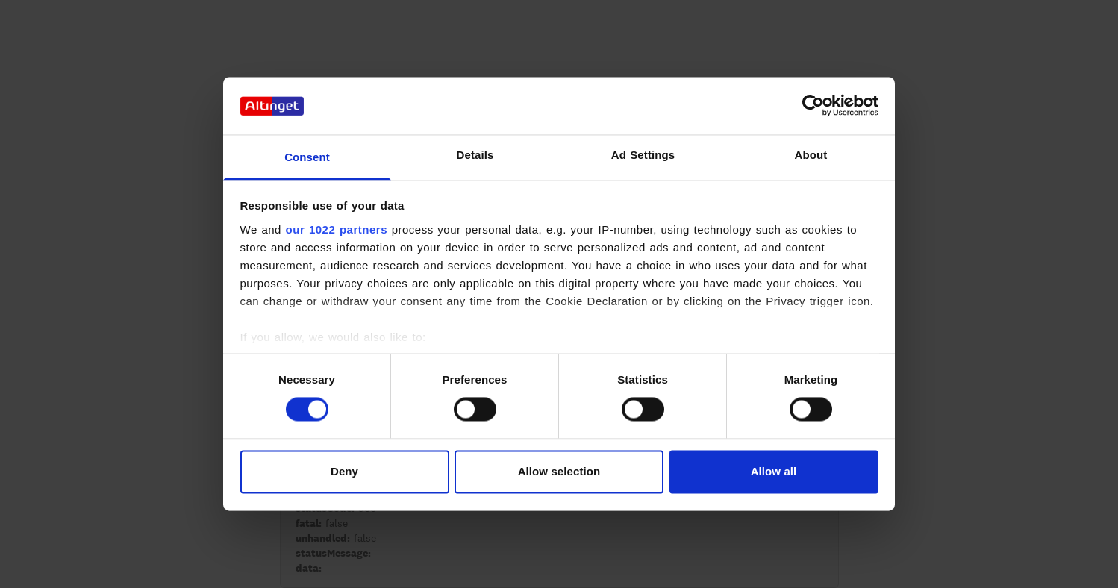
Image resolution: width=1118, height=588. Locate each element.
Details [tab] (475, 154)
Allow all (774, 471)
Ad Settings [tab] (643, 154)
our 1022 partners (336, 229)
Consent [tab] (307, 157)
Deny (344, 471)
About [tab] (811, 154)
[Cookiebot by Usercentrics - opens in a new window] (813, 106)
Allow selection (559, 471)
